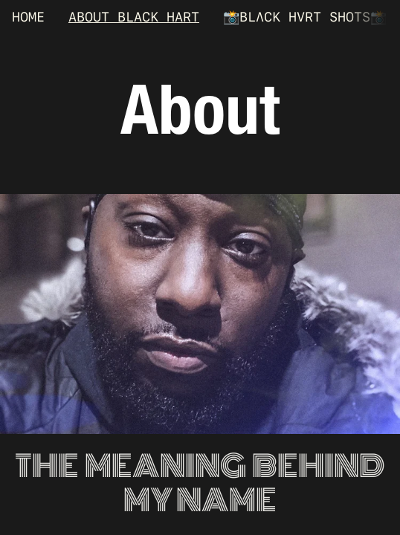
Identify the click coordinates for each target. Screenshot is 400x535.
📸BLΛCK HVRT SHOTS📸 (305, 17)
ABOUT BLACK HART (133, 17)
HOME (28, 17)
